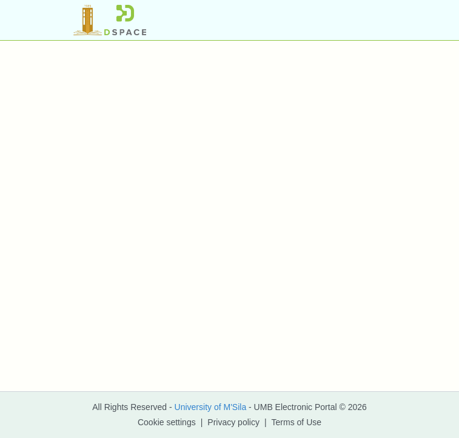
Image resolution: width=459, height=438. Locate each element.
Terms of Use (296, 422)
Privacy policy (233, 422)
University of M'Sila (211, 407)
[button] (110, 20)
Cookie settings (167, 422)
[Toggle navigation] (369, 20)
